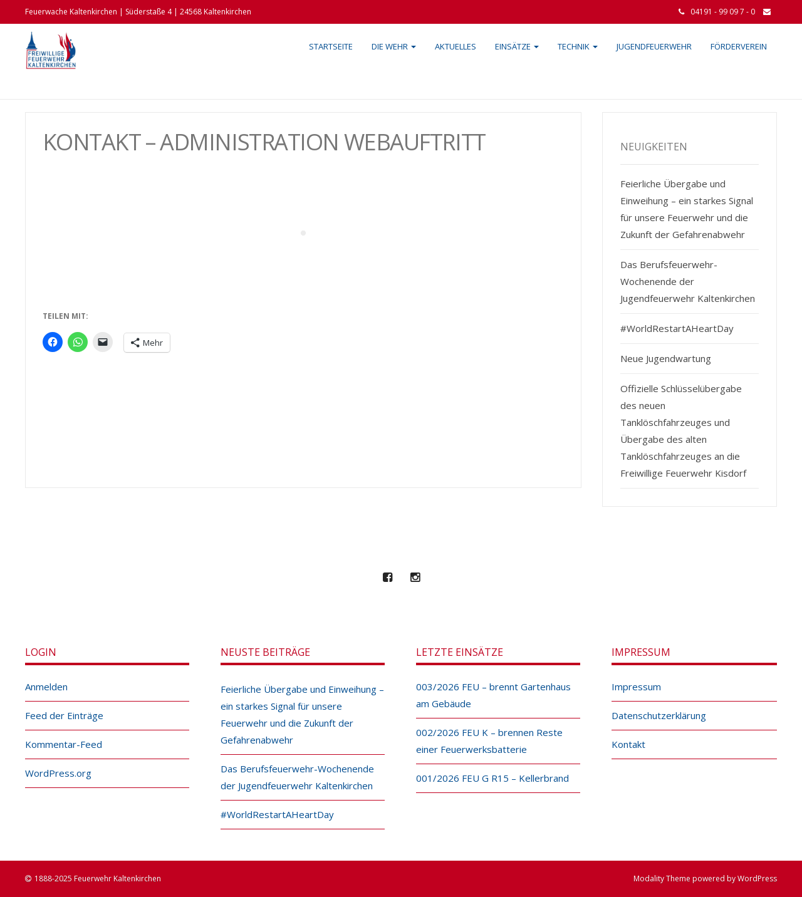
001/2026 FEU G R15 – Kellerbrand (492, 778)
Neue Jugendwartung (665, 358)
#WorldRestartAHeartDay (677, 328)
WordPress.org (58, 773)
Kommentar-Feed (63, 744)
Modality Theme (661, 878)
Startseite (331, 46)
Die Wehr (394, 46)
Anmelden (46, 686)
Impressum (636, 686)
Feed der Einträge (64, 715)
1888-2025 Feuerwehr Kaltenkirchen (97, 878)
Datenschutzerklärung (659, 715)
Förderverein (739, 46)
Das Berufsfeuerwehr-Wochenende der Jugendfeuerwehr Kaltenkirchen (687, 281)
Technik (578, 46)
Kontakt (628, 744)
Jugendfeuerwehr (654, 46)
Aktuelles (455, 46)
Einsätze (517, 46)
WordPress (757, 878)
